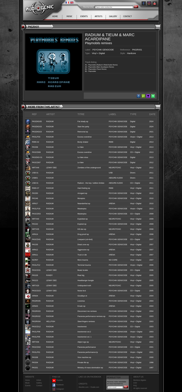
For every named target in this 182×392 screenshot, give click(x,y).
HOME (55, 16)
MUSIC (69, 16)
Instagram (58, 389)
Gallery (39, 383)
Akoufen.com (84, 387)
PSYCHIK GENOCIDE (103, 49)
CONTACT (127, 16)
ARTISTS (98, 16)
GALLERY (113, 16)
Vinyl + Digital (98, 53)
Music (27, 383)
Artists (38, 380)
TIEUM (112, 35)
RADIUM (93, 35)
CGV (135, 383)
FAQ (135, 386)
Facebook (58, 384)
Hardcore (131, 53)
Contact (39, 386)
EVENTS (84, 16)
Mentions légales (139, 380)
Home (27, 380)
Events (28, 386)
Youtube (57, 380)
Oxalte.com (94, 387)
